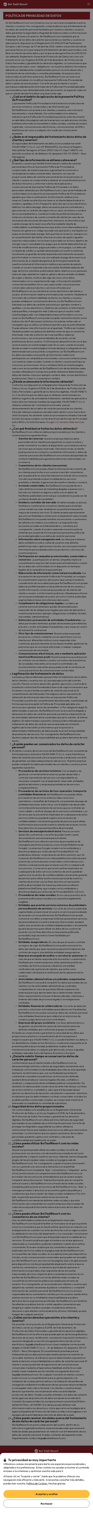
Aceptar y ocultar (46, 1494)
